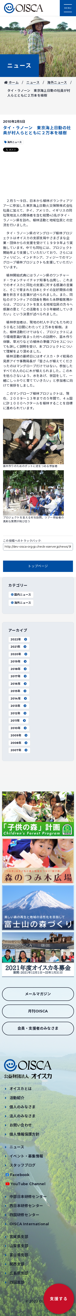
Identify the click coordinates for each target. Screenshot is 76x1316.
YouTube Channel (28, 1184)
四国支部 (17, 1282)
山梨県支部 (19, 1246)
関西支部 (17, 1264)
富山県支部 (19, 1255)
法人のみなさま (23, 1116)
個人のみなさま (23, 1107)
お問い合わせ (21, 1125)
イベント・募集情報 (26, 1156)
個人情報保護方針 (24, 1134)
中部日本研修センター (28, 1196)
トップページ (38, 566)
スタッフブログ (23, 1165)
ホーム (11, 82)
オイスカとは (21, 1089)
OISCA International (29, 1224)
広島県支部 (19, 1273)
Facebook (20, 1175)
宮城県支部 (19, 1237)
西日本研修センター (26, 1206)
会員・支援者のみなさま (37, 1028)
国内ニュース (21, 594)
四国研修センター (24, 1215)
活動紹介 (17, 1098)
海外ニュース (57, 82)
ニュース (19, 65)
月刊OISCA (38, 1011)
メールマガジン (38, 994)
